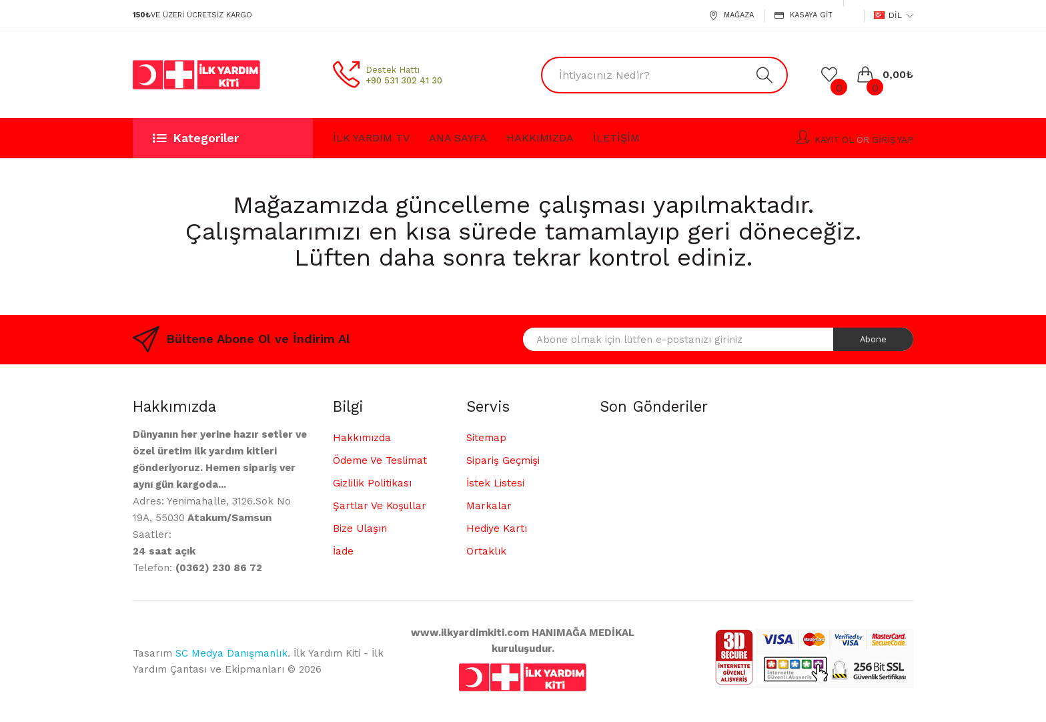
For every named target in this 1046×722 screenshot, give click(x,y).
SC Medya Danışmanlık (231, 653)
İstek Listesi (495, 483)
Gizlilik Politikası (372, 483)
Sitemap (486, 438)
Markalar (489, 506)
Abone (873, 339)
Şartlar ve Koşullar (379, 506)
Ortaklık (486, 551)
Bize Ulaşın (360, 528)
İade (343, 551)
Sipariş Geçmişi (503, 460)
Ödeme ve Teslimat (380, 460)
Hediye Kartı (496, 528)
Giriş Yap (892, 140)
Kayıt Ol (834, 140)
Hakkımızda (362, 438)
